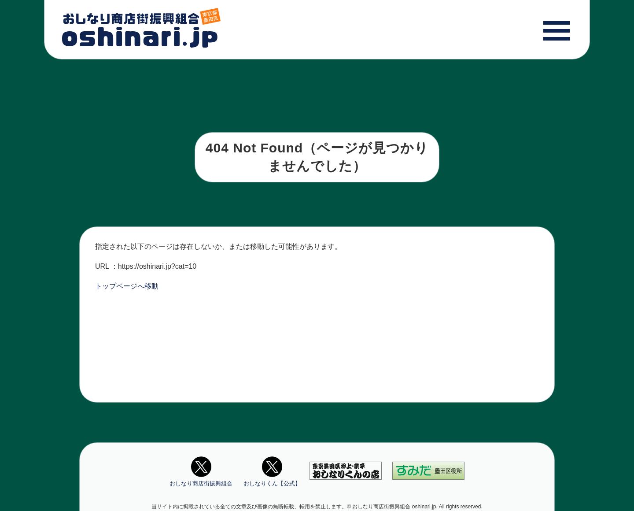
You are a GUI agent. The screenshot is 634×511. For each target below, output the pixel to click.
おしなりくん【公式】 (272, 470)
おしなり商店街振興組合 (201, 470)
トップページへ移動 (126, 286)
